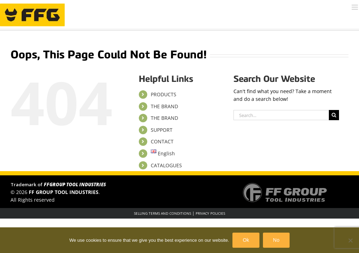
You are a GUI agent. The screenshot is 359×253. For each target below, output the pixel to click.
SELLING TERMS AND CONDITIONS (162, 213)
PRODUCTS (163, 94)
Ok (246, 240)
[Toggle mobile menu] (355, 7)
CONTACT (162, 141)
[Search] (334, 115)
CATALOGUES (166, 165)
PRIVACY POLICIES (210, 213)
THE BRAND (164, 106)
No (276, 240)
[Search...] (281, 115)
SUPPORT (161, 129)
